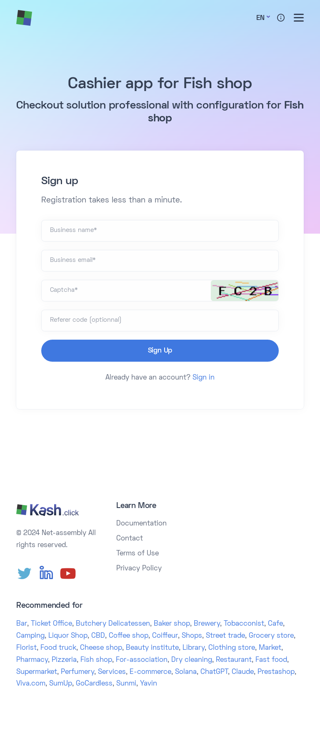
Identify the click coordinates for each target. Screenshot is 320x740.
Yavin (148, 684)
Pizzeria (64, 660)
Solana (186, 672)
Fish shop (96, 660)
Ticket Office (51, 624)
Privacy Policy (139, 568)
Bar (21, 624)
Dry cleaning (191, 660)
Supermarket (36, 672)
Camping (30, 636)
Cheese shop (101, 648)
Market (270, 648)
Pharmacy (32, 660)
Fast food (271, 660)
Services (112, 672)
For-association (142, 660)
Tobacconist (244, 624)
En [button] (260, 18)
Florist (26, 648)
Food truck (58, 648)
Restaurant (234, 660)
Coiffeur (165, 636)
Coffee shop (128, 636)
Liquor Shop (68, 636)
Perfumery (77, 672)
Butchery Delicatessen (113, 624)
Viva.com (30, 684)
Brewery (207, 624)
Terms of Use (137, 553)
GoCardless (94, 684)
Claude (243, 672)
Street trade (225, 636)
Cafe (275, 624)
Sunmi (126, 684)
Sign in (203, 378)
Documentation (141, 523)
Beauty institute (152, 648)
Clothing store (231, 648)
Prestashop (276, 672)
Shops (192, 636)
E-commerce (150, 672)
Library (193, 648)
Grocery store (271, 636)
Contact (129, 538)
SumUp (60, 684)
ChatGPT (214, 672)
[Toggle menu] (299, 18)
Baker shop (172, 624)
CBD (98, 636)
